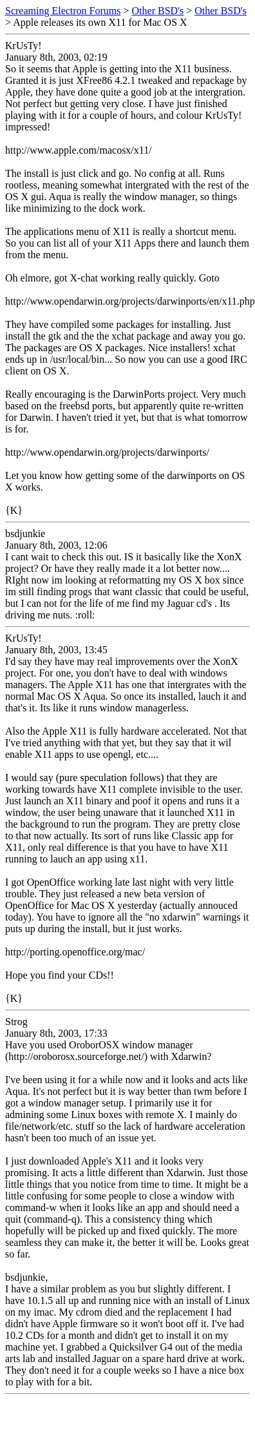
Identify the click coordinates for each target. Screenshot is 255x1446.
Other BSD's (158, 10)
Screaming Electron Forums (63, 10)
